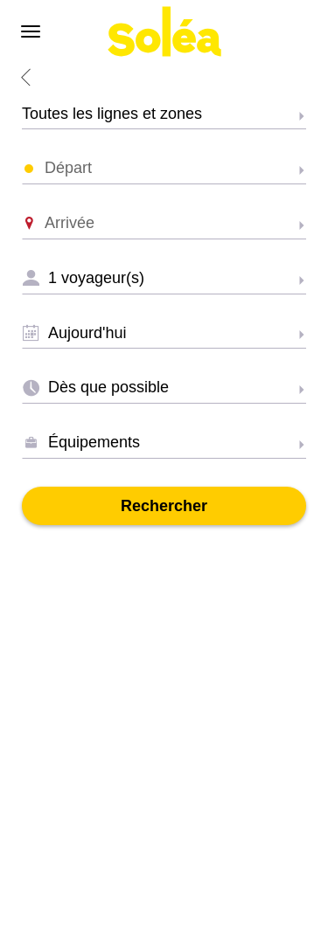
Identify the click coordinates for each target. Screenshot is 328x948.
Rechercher (164, 506)
